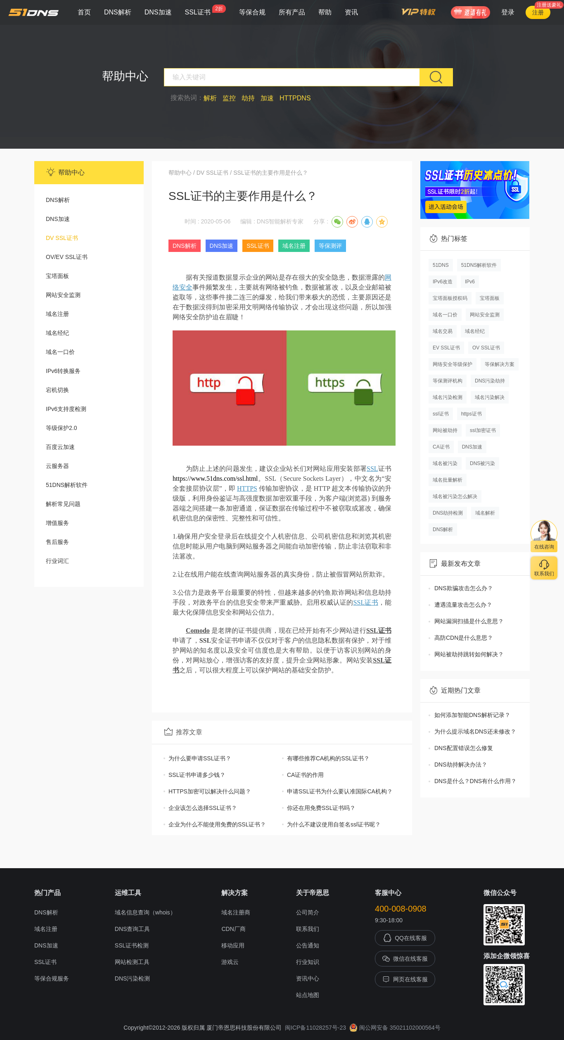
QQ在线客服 (405, 938)
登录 (507, 12)
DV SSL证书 (62, 238)
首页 (84, 12)
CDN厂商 (233, 929)
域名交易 (443, 331)
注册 (538, 12)
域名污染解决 (490, 397)
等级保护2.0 (61, 428)
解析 (210, 98)
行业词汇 (57, 561)
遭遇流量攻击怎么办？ (463, 604)
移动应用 (232, 945)
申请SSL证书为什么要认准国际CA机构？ (340, 791)
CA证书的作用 (305, 775)
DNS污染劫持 (490, 381)
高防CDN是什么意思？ (463, 637)
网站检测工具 (132, 962)
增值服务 (57, 523)
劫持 (248, 98)
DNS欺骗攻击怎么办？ (463, 588)
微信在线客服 (405, 958)
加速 (267, 98)
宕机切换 (57, 390)
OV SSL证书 (486, 348)
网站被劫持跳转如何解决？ (469, 654)
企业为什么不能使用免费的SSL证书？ (217, 824)
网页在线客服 (405, 979)
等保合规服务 (51, 978)
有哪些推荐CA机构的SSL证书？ (328, 758)
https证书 (471, 414)
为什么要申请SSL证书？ (199, 758)
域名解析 (485, 513)
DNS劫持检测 (448, 513)
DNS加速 (158, 12)
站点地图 (307, 995)
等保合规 (252, 12)
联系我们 (307, 929)
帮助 (325, 12)
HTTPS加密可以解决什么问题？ (209, 791)
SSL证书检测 (132, 945)
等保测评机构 (447, 381)
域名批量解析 (447, 480)
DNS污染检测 (132, 978)
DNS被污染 (482, 463)
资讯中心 (307, 978)
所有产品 (292, 12)
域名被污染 (445, 463)
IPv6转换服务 (63, 371)
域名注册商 (235, 912)
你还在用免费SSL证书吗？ (321, 808)
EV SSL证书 (446, 348)
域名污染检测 (447, 397)
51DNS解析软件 (67, 485)
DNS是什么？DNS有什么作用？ (475, 781)
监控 (229, 98)
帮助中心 (180, 172)
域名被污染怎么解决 (455, 496)
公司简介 (307, 912)
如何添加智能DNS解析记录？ (472, 715)
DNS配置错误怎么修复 (463, 748)
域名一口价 (60, 352)
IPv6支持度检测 (66, 409)
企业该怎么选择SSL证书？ (202, 808)
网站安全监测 (63, 295)
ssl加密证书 (483, 430)
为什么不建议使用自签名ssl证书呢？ (334, 824)
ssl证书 (441, 414)
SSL (372, 468)
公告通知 (307, 945)
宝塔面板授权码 (450, 298)
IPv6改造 (443, 282)
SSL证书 (205, 10)
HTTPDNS (295, 98)
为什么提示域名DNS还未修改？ (475, 731)
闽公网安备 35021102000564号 (395, 1027)
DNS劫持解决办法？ (460, 764)
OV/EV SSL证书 (67, 257)
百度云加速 (60, 447)
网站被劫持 (445, 430)
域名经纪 (57, 333)
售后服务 (57, 542)
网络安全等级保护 (452, 364)
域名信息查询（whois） (145, 912)
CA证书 (441, 447)
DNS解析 (117, 12)
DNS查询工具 (132, 929)
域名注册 (57, 314)
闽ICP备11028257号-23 (315, 1027)
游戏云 (230, 962)
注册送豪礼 (549, 5)
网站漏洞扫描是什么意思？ (469, 621)
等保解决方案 (499, 364)
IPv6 (470, 282)
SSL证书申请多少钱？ (196, 775)
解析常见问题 (63, 504)
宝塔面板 (57, 276)
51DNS (441, 265)
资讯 (351, 12)
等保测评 (330, 245)
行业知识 (307, 962)
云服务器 (57, 466)
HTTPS (247, 488)
